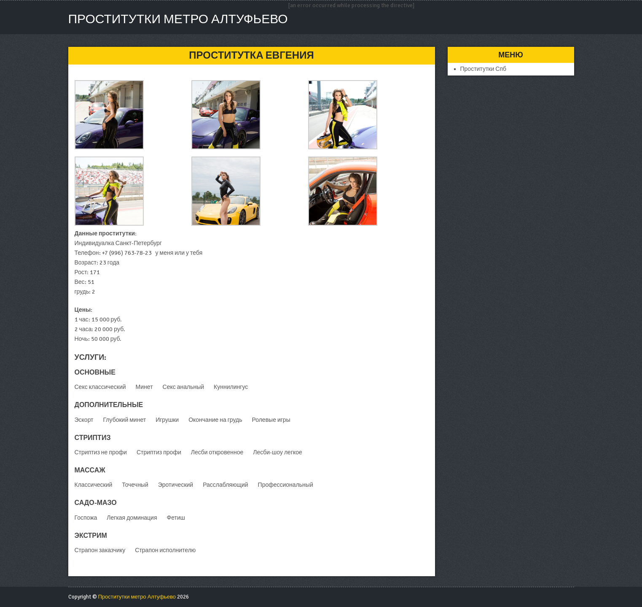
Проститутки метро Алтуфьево (178, 19)
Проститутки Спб (483, 69)
